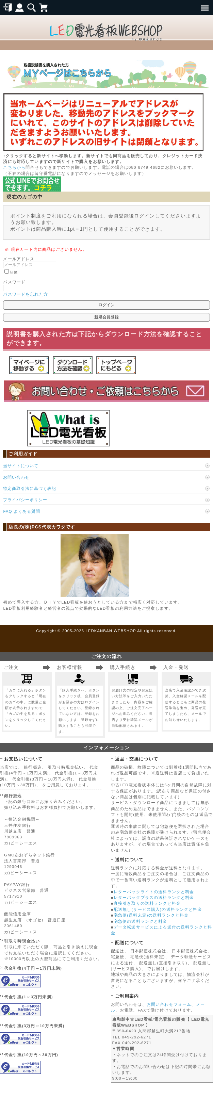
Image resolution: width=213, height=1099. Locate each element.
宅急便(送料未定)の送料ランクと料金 (151, 915)
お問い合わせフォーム (169, 1004)
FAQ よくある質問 (21, 511)
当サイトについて (20, 465)
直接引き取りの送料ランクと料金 (147, 903)
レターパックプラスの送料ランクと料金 (154, 897)
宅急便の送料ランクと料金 (140, 921)
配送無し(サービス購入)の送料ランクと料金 (158, 909)
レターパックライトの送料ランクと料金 (154, 891)
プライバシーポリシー (25, 499)
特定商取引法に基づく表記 (29, 488)
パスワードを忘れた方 (25, 294)
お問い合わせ (16, 477)
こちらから (14, 167)
